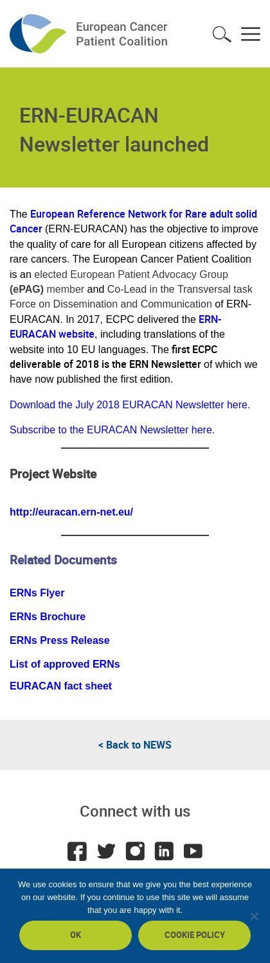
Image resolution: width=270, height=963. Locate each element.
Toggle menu (250, 34)
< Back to (135, 745)
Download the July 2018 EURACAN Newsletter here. (130, 404)
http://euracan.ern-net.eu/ (71, 512)
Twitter (106, 851)
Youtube (193, 851)
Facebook (77, 851)
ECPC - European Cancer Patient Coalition (90, 34)
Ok (75, 935)
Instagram (135, 851)
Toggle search (221, 34)
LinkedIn (164, 851)
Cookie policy (195, 935)
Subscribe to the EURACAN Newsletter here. (112, 429)
